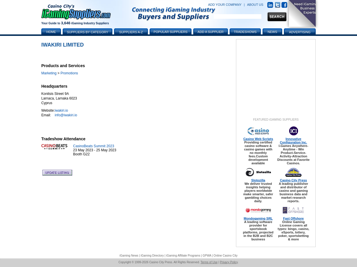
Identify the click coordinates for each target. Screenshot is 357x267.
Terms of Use (208, 262)
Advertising (299, 32)
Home (51, 32)
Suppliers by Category (87, 32)
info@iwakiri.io (66, 115)
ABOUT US (255, 4)
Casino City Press (293, 180)
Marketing (49, 73)
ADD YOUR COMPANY (224, 4)
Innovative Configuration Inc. (293, 140)
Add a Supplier (211, 32)
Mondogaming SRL (258, 218)
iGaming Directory (152, 255)
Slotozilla (258, 180)
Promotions (69, 73)
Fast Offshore (293, 218)
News (272, 32)
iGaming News (129, 255)
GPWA (207, 255)
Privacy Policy (229, 262)
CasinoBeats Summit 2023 (93, 146)
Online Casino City (225, 255)
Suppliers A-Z (131, 32)
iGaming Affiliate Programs (183, 255)
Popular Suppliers (170, 32)
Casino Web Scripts (258, 139)
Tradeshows (245, 32)
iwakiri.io (61, 110)
